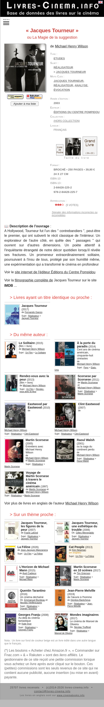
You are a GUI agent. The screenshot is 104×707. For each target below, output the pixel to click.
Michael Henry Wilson (81, 503)
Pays (86, 367)
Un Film (29, 352)
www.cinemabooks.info (71, 695)
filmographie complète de (34, 280)
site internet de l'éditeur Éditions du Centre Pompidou (55, 272)
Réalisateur (63, 67)
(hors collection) (67, 120)
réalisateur (63, 85)
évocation (62, 89)
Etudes (59, 58)
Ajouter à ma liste (24, 103)
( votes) (66, 205)
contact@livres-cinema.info (52, 691)
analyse (81, 85)
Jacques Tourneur (68, 80)
